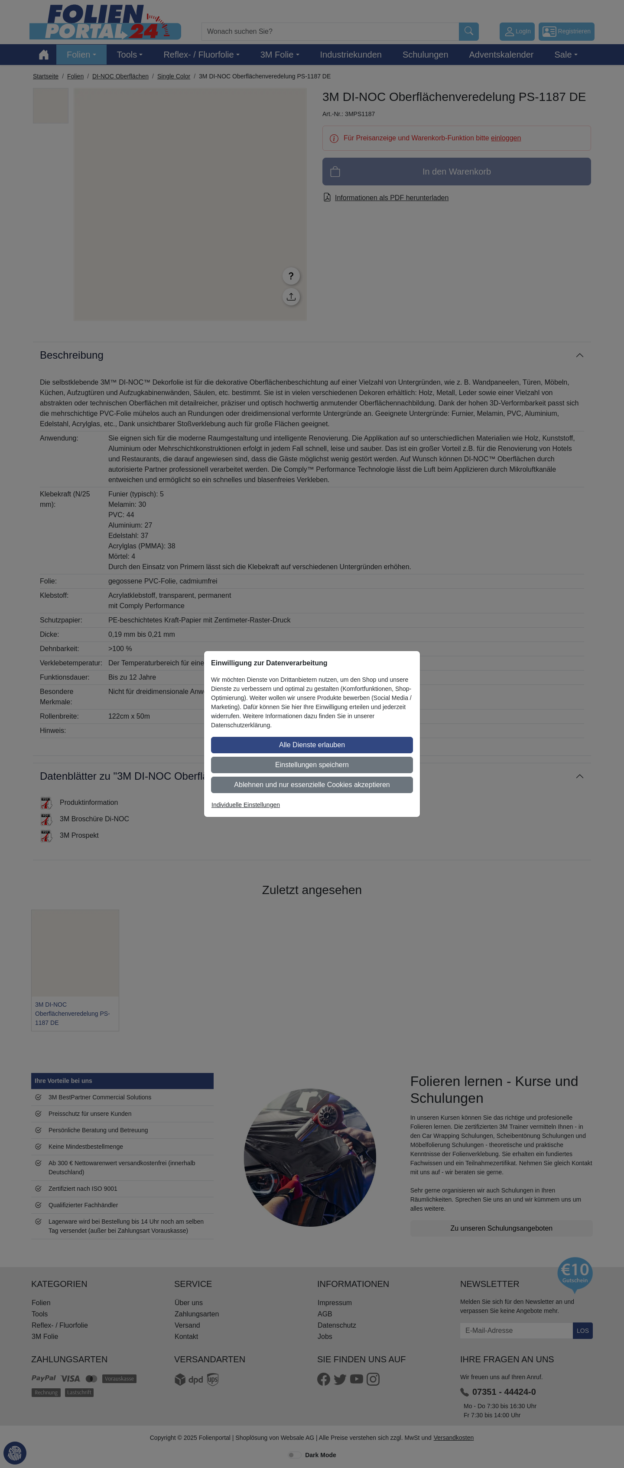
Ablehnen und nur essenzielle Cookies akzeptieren (312, 784)
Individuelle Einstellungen (245, 804)
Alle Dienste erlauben (312, 745)
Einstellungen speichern (312, 764)
